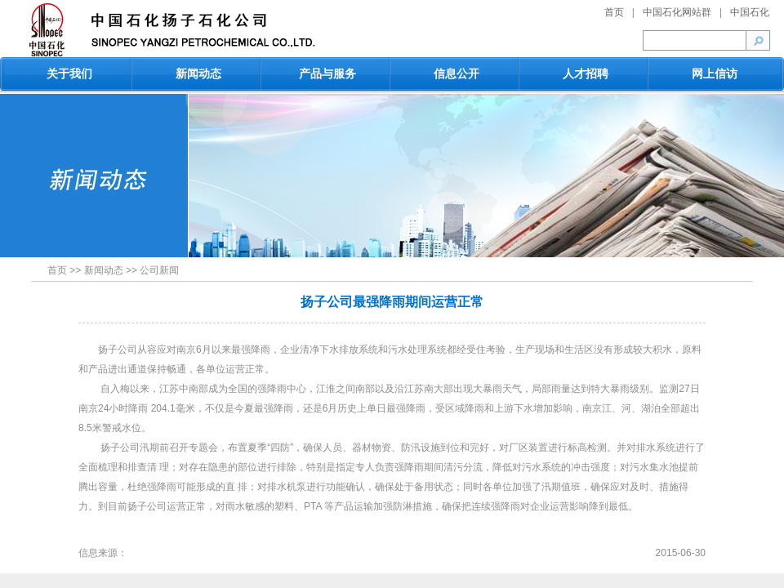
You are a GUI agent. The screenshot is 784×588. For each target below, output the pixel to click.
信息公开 (456, 73)
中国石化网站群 (677, 12)
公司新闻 (159, 270)
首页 (614, 12)
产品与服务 (327, 73)
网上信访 (714, 73)
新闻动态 (198, 73)
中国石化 (749, 12)
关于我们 (69, 73)
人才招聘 (585, 73)
